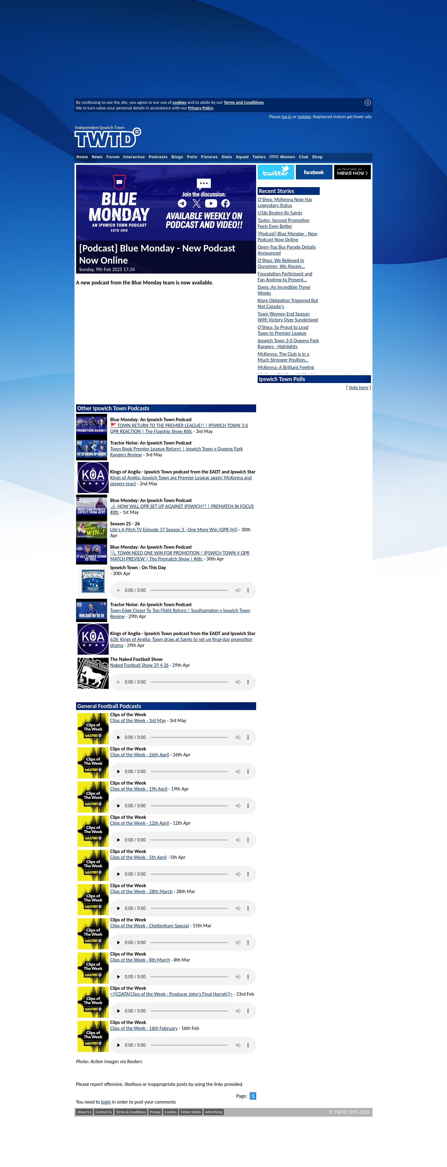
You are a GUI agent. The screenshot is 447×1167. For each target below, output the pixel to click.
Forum (113, 157)
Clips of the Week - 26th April (139, 755)
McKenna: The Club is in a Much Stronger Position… (283, 357)
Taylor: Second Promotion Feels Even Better (283, 223)
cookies (180, 102)
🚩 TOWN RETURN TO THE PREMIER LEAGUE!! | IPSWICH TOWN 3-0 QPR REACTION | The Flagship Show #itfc (179, 428)
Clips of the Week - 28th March (141, 891)
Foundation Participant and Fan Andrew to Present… (285, 277)
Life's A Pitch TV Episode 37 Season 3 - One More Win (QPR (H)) (173, 530)
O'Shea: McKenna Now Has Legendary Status (285, 202)
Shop (317, 157)
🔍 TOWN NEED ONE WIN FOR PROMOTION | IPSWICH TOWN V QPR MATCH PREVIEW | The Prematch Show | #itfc (180, 556)
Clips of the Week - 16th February (144, 1028)
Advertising (213, 1112)
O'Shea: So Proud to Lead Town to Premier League (283, 330)
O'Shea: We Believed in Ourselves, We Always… (281, 263)
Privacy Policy (200, 108)
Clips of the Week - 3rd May (138, 720)
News (97, 157)
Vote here (358, 387)
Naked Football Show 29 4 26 (139, 665)
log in (286, 116)
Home (82, 157)
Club (304, 157)
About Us (84, 1112)
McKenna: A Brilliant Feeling (286, 367)
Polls (192, 157)
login (106, 1102)
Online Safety (191, 1112)
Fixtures (209, 157)
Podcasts (158, 157)
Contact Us (104, 1112)
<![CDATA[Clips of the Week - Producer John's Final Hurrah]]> (171, 994)
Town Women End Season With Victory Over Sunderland (288, 317)
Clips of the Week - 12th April (139, 823)
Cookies (171, 1112)
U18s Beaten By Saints (280, 213)
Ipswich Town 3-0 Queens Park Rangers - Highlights (288, 343)
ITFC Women (282, 157)
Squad (242, 157)
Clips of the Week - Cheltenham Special (149, 926)
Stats (227, 157)
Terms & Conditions (131, 1112)
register (304, 116)
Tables (259, 157)
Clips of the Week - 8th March (140, 960)
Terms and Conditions (244, 102)
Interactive (134, 157)
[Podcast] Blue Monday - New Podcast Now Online (287, 236)
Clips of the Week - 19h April (138, 789)
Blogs (177, 157)
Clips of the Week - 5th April (138, 857)
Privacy (155, 1112)
